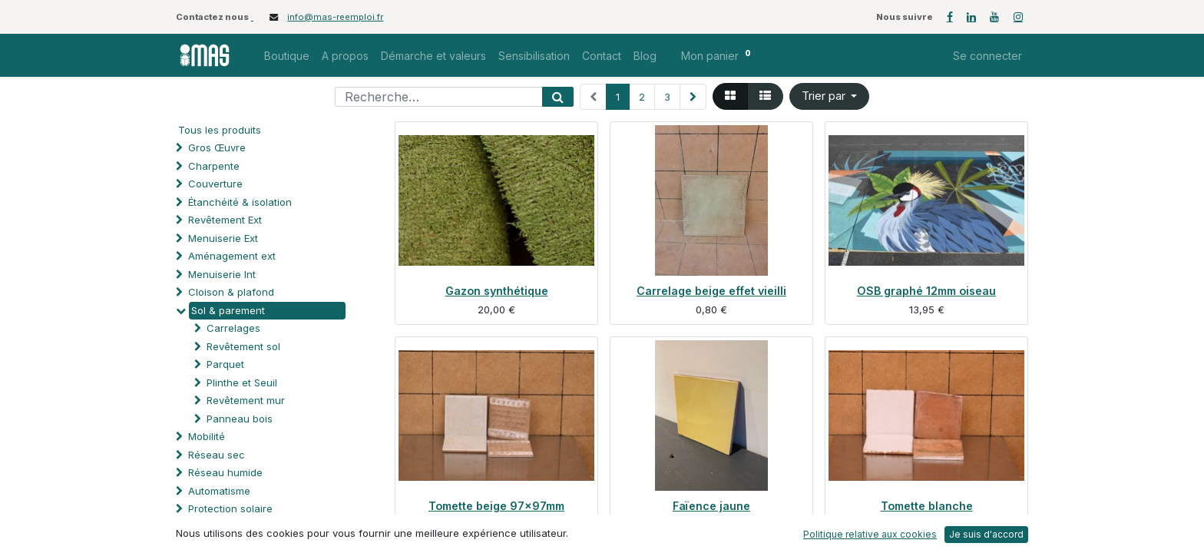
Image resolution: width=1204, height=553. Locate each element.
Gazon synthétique (496, 290)
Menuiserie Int (222, 274)
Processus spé (224, 527)
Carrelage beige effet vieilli (711, 290)
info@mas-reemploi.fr (335, 17)
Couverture (215, 183)
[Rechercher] (558, 97)
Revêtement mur (246, 400)
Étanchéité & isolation (240, 202)
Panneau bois (240, 418)
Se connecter (987, 55)
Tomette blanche (927, 505)
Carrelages (233, 328)
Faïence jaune (711, 505)
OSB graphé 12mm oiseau (926, 290)
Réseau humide (225, 472)
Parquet (225, 364)
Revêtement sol (243, 346)
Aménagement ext (232, 256)
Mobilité (206, 436)
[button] (829, 96)
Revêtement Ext (225, 220)
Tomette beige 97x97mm (496, 505)
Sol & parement (229, 310)
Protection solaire (230, 508)
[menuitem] (287, 55)
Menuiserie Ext (223, 238)
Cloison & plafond (231, 292)
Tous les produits (219, 130)
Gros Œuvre (217, 147)
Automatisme (219, 491)
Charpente (214, 166)
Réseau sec (216, 455)
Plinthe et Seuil (242, 382)
